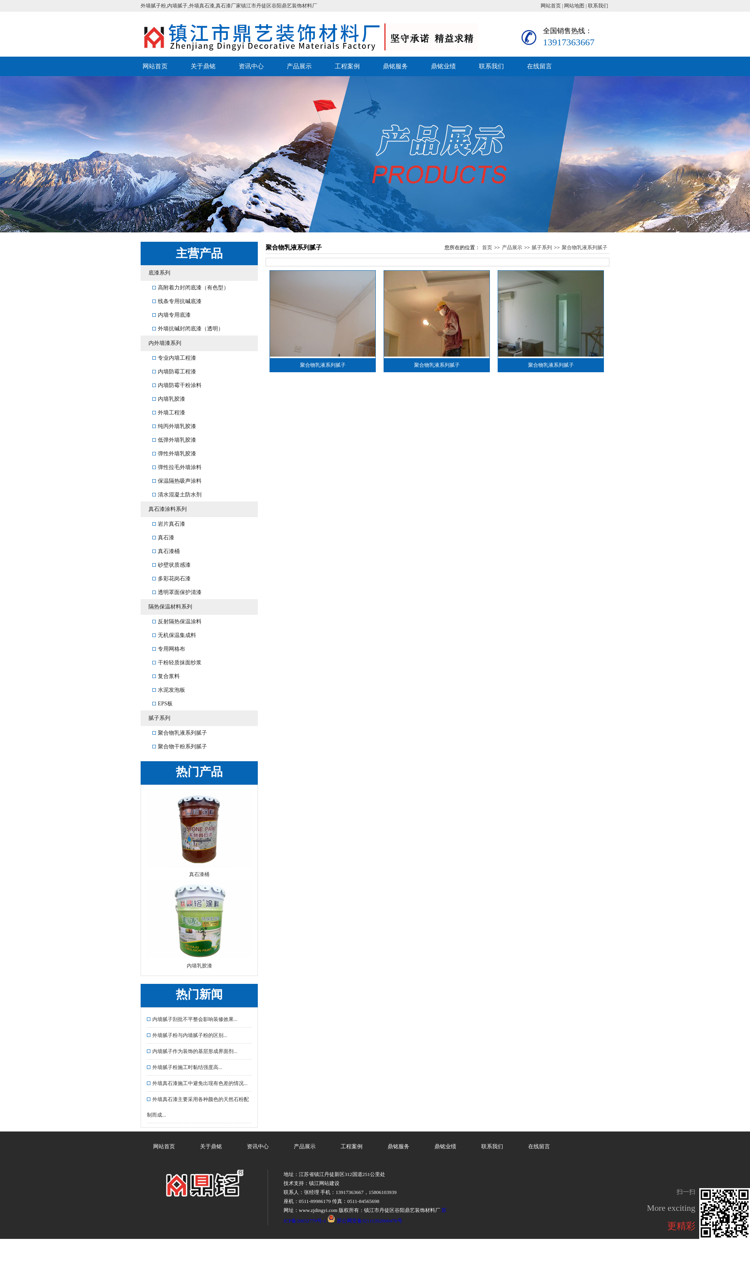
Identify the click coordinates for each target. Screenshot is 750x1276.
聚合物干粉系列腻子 (179, 747)
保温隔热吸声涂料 (177, 481)
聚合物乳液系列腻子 (179, 733)
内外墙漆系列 (164, 343)
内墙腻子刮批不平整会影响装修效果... (192, 1019)
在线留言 (539, 66)
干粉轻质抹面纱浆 (177, 663)
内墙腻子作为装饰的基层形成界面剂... (192, 1051)
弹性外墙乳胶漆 (174, 454)
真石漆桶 (166, 551)
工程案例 (347, 66)
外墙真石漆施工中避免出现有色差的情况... (197, 1083)
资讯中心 (251, 66)
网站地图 (574, 6)
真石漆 (163, 538)
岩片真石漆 (168, 524)
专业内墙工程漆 (174, 358)
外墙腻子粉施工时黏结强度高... (184, 1067)
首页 (487, 247)
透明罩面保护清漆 (177, 592)
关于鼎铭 (203, 66)
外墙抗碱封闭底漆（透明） (187, 329)
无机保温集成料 (174, 635)
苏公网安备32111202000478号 (364, 1221)
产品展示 (299, 66)
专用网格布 (168, 649)
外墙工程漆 (168, 413)
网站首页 (551, 6)
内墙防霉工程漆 (174, 372)
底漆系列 (159, 273)
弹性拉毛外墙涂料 (177, 467)
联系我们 (598, 6)
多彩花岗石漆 (171, 579)
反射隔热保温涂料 (177, 622)
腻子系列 (159, 718)
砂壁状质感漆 (171, 565)
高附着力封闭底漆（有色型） (190, 288)
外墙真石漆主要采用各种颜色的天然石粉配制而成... (198, 1107)
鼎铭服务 (395, 66)
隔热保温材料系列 (170, 607)
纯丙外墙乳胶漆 (174, 426)
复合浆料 (166, 676)
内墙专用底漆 (171, 315)
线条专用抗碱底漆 (177, 301)
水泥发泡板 (168, 690)
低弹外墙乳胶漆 (174, 440)
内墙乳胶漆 (168, 399)
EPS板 (162, 704)
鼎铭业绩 (443, 66)
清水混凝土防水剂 (177, 495)
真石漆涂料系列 (167, 509)
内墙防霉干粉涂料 (177, 385)
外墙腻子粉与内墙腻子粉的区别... (187, 1035)
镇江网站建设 (324, 1183)
